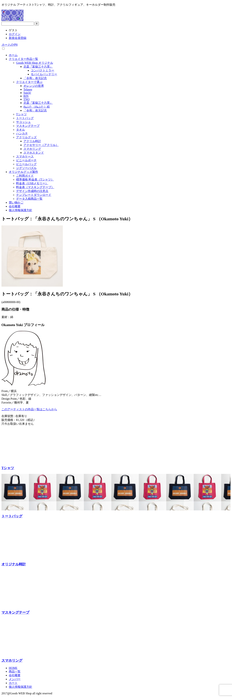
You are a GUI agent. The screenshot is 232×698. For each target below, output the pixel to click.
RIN (26, 96)
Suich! (27, 92)
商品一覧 (15, 671)
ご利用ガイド (25, 175)
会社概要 (15, 206)
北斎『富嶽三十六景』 (38, 66)
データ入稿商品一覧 (29, 198)
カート (13, 682)
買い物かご (16, 202)
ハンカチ (22, 133)
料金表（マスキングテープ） (35, 187)
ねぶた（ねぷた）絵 (36, 106)
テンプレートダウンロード (33, 194)
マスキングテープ (28, 125)
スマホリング (32, 148)
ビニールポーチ (26, 160)
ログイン (15, 34)
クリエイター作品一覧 (23, 58)
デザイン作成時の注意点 (32, 191)
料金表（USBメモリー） (32, 183)
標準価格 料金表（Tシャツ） (35, 179)
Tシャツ (21, 114)
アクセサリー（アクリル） (41, 145)
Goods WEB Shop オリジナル (34, 62)
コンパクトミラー (42, 70)
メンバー (15, 679)
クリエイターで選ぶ (29, 81)
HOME (13, 668)
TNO (26, 99)
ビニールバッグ (26, 164)
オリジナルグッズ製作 (23, 171)
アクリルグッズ (26, 137)
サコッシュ (23, 121)
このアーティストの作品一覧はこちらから (29, 409)
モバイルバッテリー (44, 74)
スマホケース (25, 156)
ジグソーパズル (26, 168)
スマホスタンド (33, 152)
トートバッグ (25, 118)
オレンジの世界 (33, 85)
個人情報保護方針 (20, 210)
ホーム (13, 55)
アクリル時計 (32, 141)
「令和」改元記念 (35, 78)
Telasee (27, 89)
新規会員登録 (17, 37)
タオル (20, 129)
